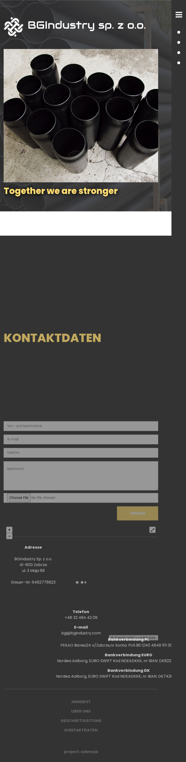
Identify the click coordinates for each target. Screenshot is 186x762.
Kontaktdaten (81, 730)
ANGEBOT (81, 702)
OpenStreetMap (125, 758)
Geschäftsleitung (81, 720)
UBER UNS (81, 711)
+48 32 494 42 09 (81, 628)
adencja (89, 751)
